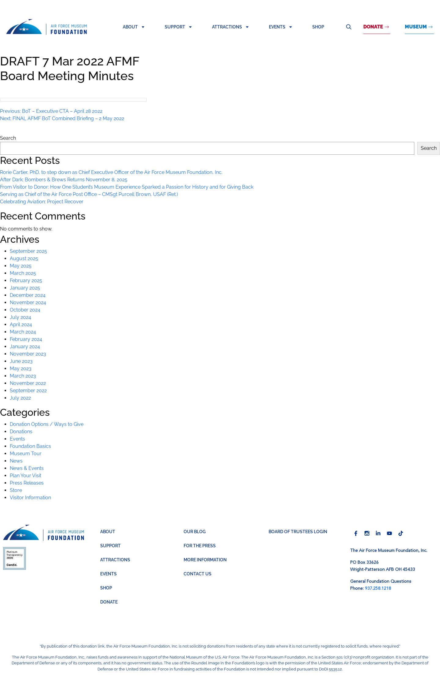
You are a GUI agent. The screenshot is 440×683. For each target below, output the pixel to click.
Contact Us (197, 573)
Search (349, 27)
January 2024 (25, 346)
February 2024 (26, 339)
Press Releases (27, 483)
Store (16, 490)
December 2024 (28, 295)
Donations (21, 431)
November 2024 (28, 302)
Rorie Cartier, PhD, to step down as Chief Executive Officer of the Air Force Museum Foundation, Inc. (111, 172)
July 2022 (20, 398)
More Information (205, 559)
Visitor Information (30, 497)
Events (281, 27)
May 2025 (20, 266)
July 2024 (20, 317)
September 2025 (28, 251)
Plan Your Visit (25, 475)
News (16, 461)
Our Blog (195, 531)
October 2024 (25, 310)
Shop (318, 26)
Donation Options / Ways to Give (46, 424)
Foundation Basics (30, 446)
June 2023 (21, 361)
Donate (373, 27)
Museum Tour (26, 453)
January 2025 (25, 288)
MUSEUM (416, 27)
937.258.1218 (378, 588)
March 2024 (23, 332)
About (134, 27)
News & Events (27, 468)
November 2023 (28, 354)
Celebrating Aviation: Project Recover (41, 202)
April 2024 (21, 324)
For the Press (200, 545)
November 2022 (28, 383)
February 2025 (26, 280)
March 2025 (23, 273)
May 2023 (20, 368)
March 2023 (23, 376)
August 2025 (24, 258)
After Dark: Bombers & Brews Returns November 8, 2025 (63, 180)
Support (179, 27)
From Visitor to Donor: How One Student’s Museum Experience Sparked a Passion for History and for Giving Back (126, 187)
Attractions (230, 27)
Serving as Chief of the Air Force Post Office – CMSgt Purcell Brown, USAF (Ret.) (89, 194)
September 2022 (28, 390)
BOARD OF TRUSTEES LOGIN (298, 531)
